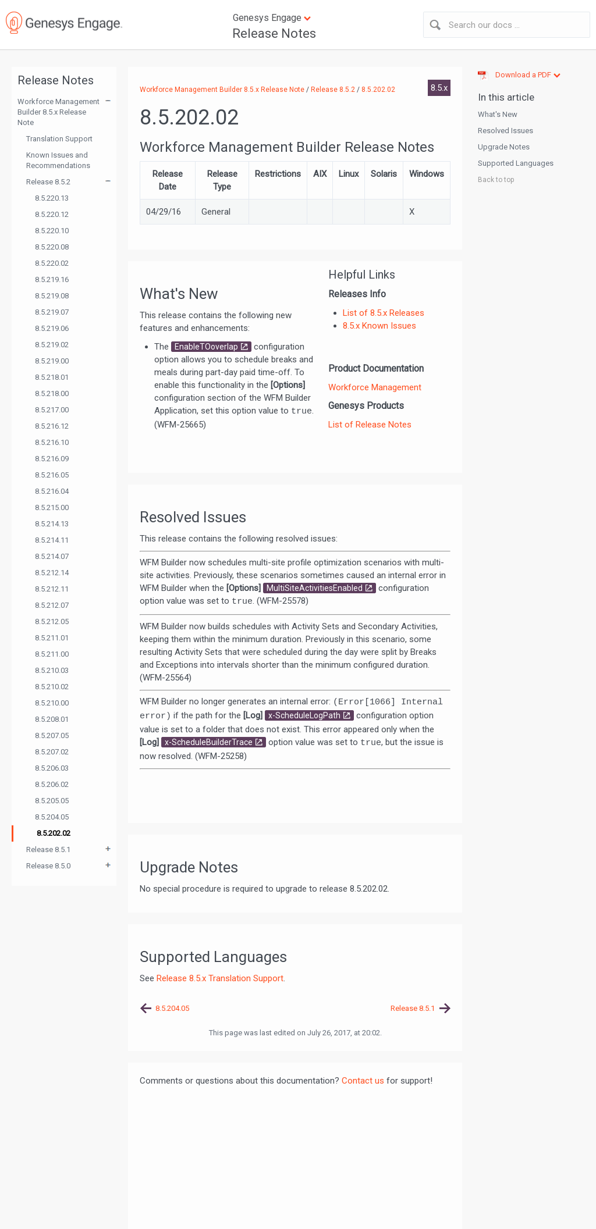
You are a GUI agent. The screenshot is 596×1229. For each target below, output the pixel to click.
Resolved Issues (505, 130)
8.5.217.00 (52, 409)
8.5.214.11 (52, 540)
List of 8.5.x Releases (383, 313)
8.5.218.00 (52, 393)
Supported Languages (516, 163)
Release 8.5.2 (48, 181)
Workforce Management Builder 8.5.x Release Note (58, 112)
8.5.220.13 (52, 198)
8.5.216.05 (52, 475)
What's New (497, 114)
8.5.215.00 (52, 507)
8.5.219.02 (52, 344)
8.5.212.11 (52, 589)
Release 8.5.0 (48, 865)
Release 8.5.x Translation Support (220, 978)
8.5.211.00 (52, 654)
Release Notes (274, 33)
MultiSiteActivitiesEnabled (315, 588)
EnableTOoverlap (206, 346)
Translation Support (59, 138)
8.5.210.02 (52, 686)
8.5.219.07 (52, 312)
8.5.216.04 (52, 491)
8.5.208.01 (52, 719)
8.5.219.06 (52, 328)
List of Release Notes (369, 424)
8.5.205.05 (52, 800)
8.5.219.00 (52, 361)
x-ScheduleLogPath (304, 715)
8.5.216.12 (52, 426)
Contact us (363, 1080)
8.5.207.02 (52, 751)
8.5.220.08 (52, 247)
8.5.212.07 (52, 605)
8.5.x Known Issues (379, 325)
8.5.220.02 (52, 263)
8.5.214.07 (52, 556)
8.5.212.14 (52, 572)
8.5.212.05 (52, 621)
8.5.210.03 (52, 670)
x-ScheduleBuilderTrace (209, 742)
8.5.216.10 (52, 442)
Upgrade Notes (504, 147)
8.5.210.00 (52, 703)
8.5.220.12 (52, 214)
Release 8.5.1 (48, 849)
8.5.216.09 (52, 458)
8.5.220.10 (52, 230)
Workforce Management (374, 387)
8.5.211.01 (52, 637)
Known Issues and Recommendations (58, 160)
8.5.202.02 (53, 833)
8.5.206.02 (52, 784)
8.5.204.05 (52, 817)
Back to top (496, 180)
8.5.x (439, 88)
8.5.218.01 (52, 377)
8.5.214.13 (52, 523)
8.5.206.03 (52, 768)
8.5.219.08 (52, 295)
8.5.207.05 (52, 735)
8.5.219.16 (52, 279)
